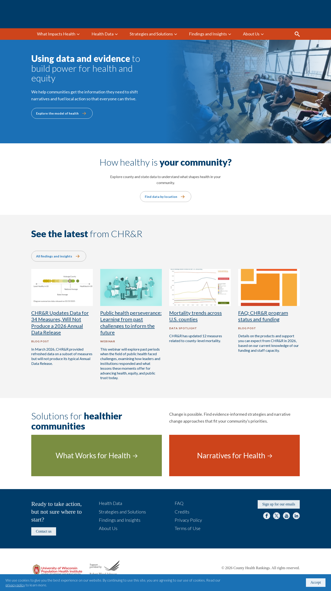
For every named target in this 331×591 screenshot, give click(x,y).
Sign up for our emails (278, 504)
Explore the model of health (57, 113)
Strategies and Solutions (151, 33)
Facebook (266, 515)
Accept (316, 582)
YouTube (286, 515)
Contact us (43, 531)
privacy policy (15, 585)
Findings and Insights (208, 33)
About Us (251, 33)
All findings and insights (54, 256)
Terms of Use (187, 528)
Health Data (102, 33)
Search (297, 34)
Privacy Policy (188, 520)
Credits (182, 511)
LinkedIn (296, 515)
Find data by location (161, 197)
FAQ (179, 503)
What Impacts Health (56, 33)
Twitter (276, 515)
